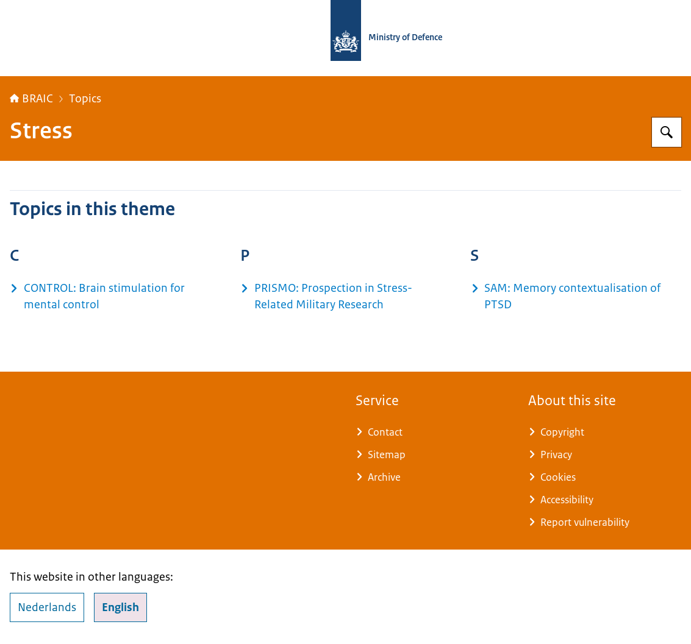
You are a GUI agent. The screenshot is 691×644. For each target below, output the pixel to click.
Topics (85, 98)
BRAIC (31, 98)
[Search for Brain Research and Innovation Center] (666, 132)
